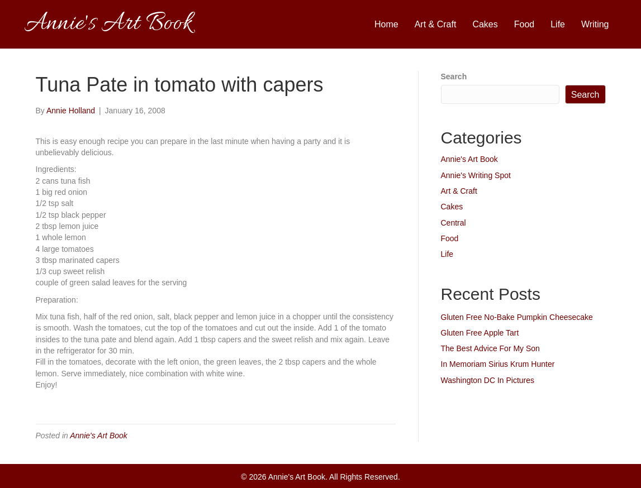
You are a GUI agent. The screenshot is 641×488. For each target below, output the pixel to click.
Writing (595, 24)
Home (386, 24)
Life (557, 24)
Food (524, 24)
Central (453, 222)
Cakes (484, 24)
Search (454, 76)
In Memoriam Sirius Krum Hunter (498, 364)
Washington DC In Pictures (488, 380)
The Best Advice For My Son (490, 348)
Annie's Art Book (98, 435)
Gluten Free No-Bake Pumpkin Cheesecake (517, 317)
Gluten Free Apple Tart (480, 332)
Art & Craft (436, 24)
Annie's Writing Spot (476, 175)
